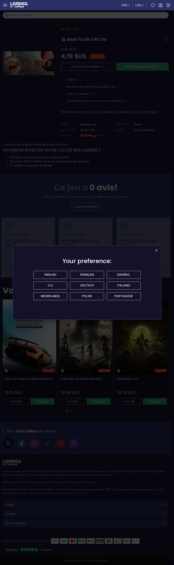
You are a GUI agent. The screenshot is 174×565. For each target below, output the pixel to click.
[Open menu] (5, 5)
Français (87, 275)
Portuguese (123, 296)
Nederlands (50, 296)
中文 (50, 285)
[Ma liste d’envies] (153, 5)
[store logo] (19, 5)
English (50, 275)
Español (123, 275)
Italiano (123, 285)
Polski (87, 296)
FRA (126, 5)
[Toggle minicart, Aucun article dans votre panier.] (168, 5)
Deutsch (86, 285)
